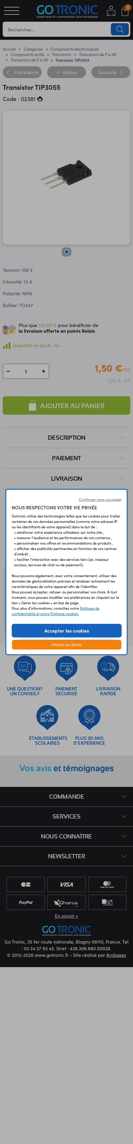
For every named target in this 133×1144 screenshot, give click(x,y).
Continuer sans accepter (100, 499)
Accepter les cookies (66, 630)
